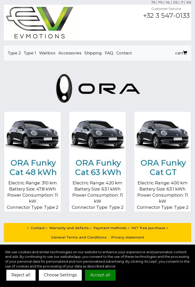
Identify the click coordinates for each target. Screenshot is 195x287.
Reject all (20, 275)
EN (189, 2)
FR (160, 2)
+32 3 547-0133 (166, 15)
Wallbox (47, 53)
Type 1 (30, 53)
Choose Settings (60, 275)
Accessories (69, 53)
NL (168, 2)
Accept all (100, 275)
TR (153, 2)
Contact (124, 53)
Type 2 (14, 53)
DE (175, 2)
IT (182, 2)
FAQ (109, 53)
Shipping (93, 53)
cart (181, 53)
